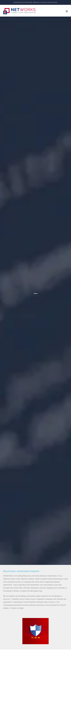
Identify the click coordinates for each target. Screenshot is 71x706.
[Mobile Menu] (67, 11)
